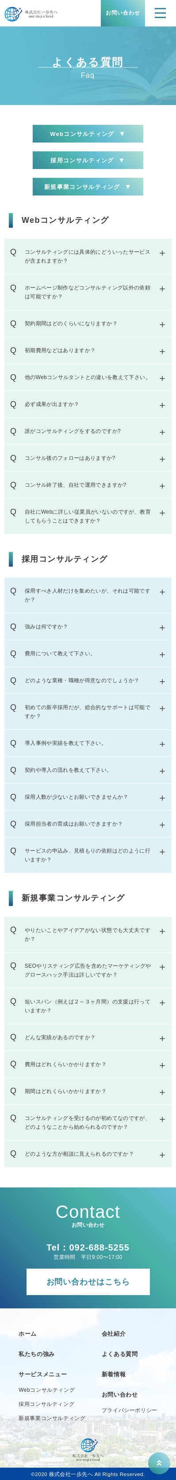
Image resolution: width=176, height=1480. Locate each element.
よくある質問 (120, 1354)
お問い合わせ (123, 13)
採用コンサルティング (87, 160)
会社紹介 (114, 1333)
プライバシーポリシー (129, 1410)
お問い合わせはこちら (88, 1281)
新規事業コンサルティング (88, 186)
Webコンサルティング (88, 133)
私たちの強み (37, 1354)
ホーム (28, 1333)
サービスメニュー (43, 1374)
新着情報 (114, 1374)
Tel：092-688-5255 (88, 1247)
